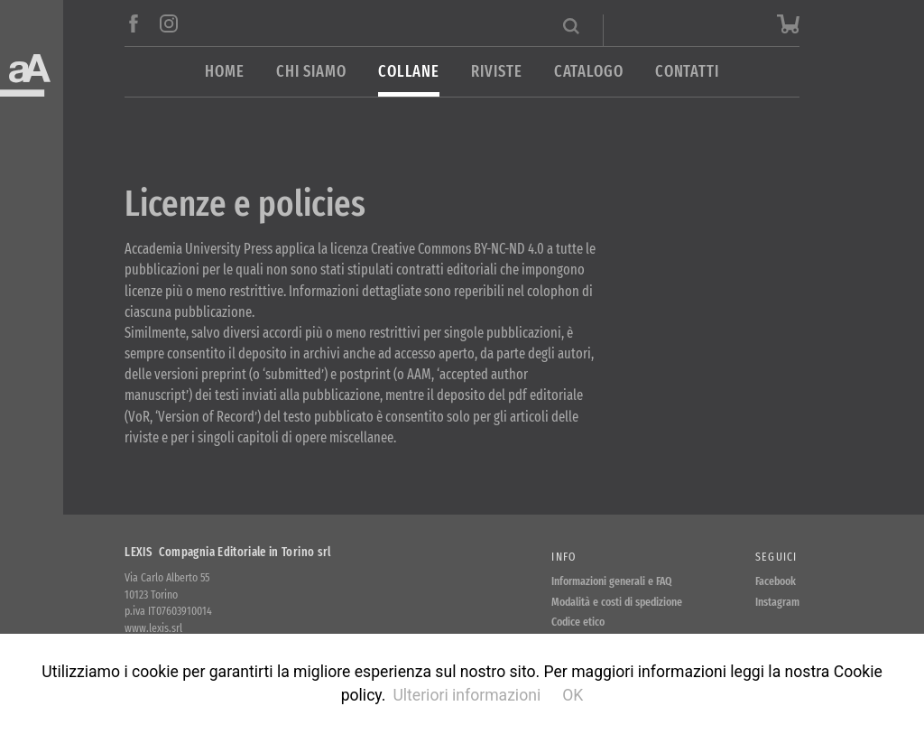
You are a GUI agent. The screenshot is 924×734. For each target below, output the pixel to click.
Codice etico (578, 621)
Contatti (687, 71)
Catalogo (589, 71)
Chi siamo (311, 71)
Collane (408, 71)
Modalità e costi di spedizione (616, 602)
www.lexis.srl (153, 628)
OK (572, 695)
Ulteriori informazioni (467, 695)
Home (225, 71)
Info (563, 556)
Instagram (777, 602)
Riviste (496, 71)
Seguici (776, 556)
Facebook (775, 581)
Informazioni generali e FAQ (611, 581)
